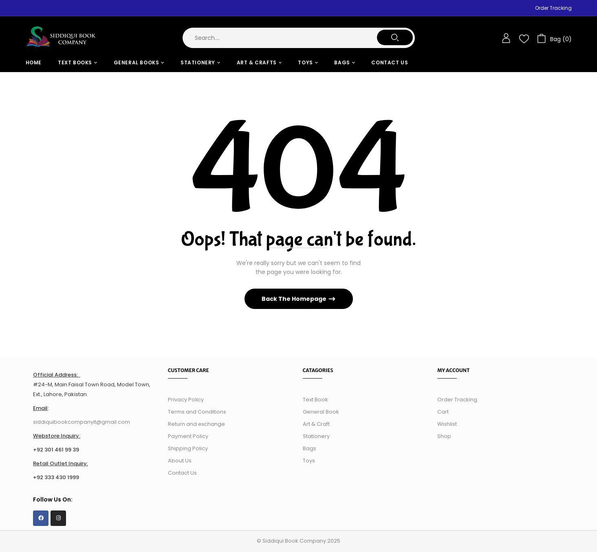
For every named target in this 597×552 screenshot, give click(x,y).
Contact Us (182, 473)
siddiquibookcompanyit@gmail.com (81, 422)
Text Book (315, 399)
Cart (443, 412)
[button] (554, 38)
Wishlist (447, 424)
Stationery (316, 436)
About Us (180, 460)
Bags (309, 448)
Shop (444, 436)
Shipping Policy (188, 448)
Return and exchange (196, 424)
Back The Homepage (295, 299)
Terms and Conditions (197, 412)
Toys (309, 460)
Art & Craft (316, 424)
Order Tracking (553, 7)
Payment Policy (188, 436)
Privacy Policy (186, 399)
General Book (321, 412)
